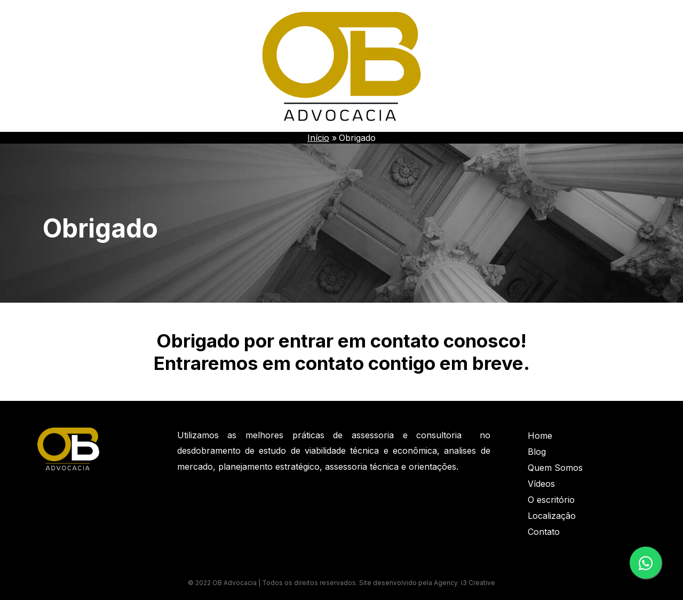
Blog (537, 451)
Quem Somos (555, 467)
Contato (544, 531)
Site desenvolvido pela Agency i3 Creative (427, 583)
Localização (552, 515)
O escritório (551, 499)
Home (540, 435)
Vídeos (541, 483)
